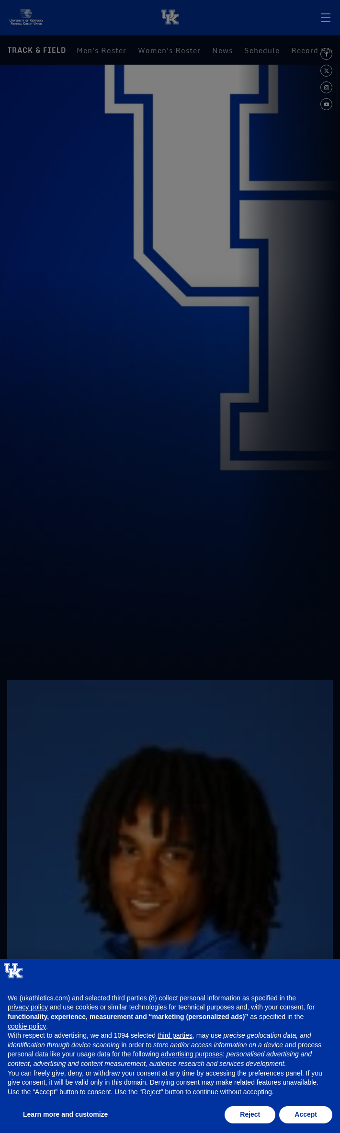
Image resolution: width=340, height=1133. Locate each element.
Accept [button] (306, 1114)
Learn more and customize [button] (65, 1114)
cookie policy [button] (27, 1026)
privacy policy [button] (28, 1007)
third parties (175, 1035)
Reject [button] (250, 1114)
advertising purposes (192, 1054)
